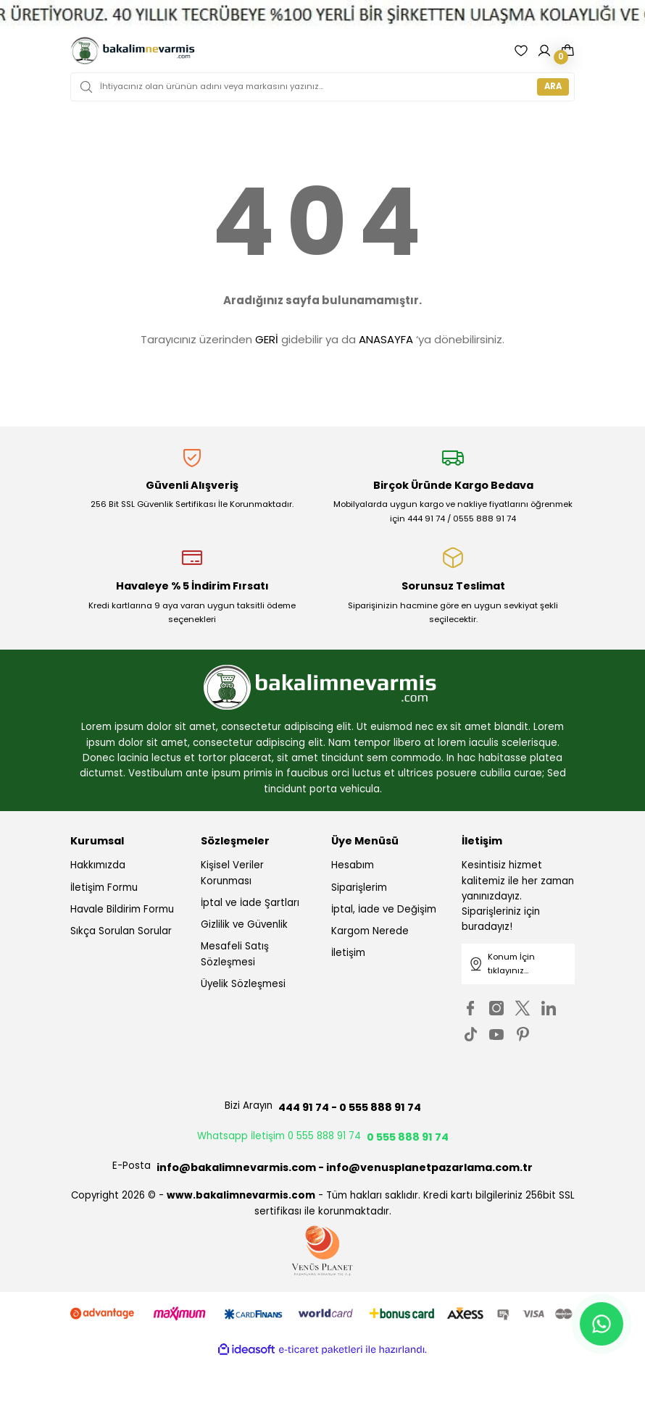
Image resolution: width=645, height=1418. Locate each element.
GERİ (266, 339)
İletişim (348, 953)
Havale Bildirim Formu (122, 909)
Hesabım (352, 865)
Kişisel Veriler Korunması (232, 872)
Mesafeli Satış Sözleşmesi (235, 953)
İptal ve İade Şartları (250, 903)
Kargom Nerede (370, 931)
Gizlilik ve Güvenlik (244, 924)
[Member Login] (544, 50)
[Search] (322, 86)
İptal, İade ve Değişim (383, 909)
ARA (553, 86)
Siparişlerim (359, 887)
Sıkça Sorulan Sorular (121, 931)
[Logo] (133, 50)
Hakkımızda (97, 865)
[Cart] (567, 50)
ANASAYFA (386, 339)
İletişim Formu (104, 887)
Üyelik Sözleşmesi (243, 984)
